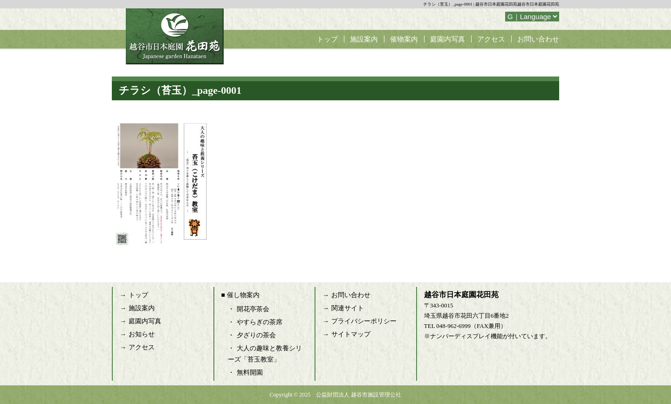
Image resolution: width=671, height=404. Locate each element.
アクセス (491, 39)
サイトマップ (350, 334)
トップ (327, 39)
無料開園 (250, 372)
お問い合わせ (538, 39)
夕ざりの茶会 (256, 335)
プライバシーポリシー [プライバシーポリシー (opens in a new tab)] (364, 321)
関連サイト (347, 308)
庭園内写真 (447, 39)
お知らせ (142, 334)
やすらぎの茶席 (259, 322)
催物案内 (404, 39)
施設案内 (364, 39)
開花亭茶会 (253, 309)
